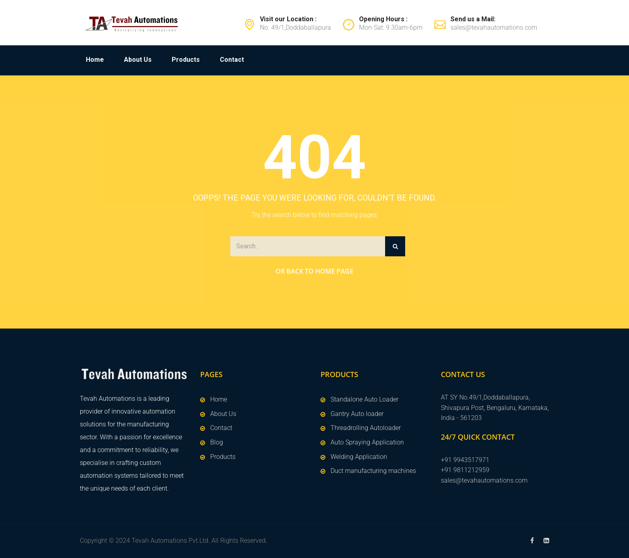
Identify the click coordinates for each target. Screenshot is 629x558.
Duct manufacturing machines (373, 471)
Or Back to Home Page (314, 271)
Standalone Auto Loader (364, 399)
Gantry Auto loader (357, 414)
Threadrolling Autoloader (366, 428)
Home (95, 59)
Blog (216, 442)
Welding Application (359, 457)
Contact (232, 59)
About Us (138, 59)
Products (186, 59)
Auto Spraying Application (367, 442)
